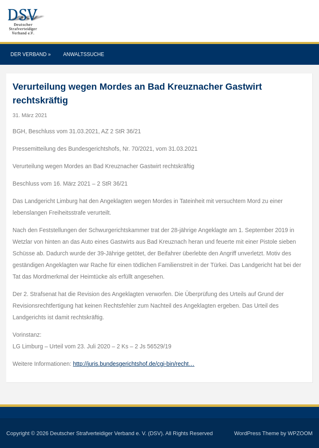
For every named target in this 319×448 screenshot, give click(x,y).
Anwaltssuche (83, 54)
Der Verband (30, 54)
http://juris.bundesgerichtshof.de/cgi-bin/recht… (134, 363)
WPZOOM (300, 433)
